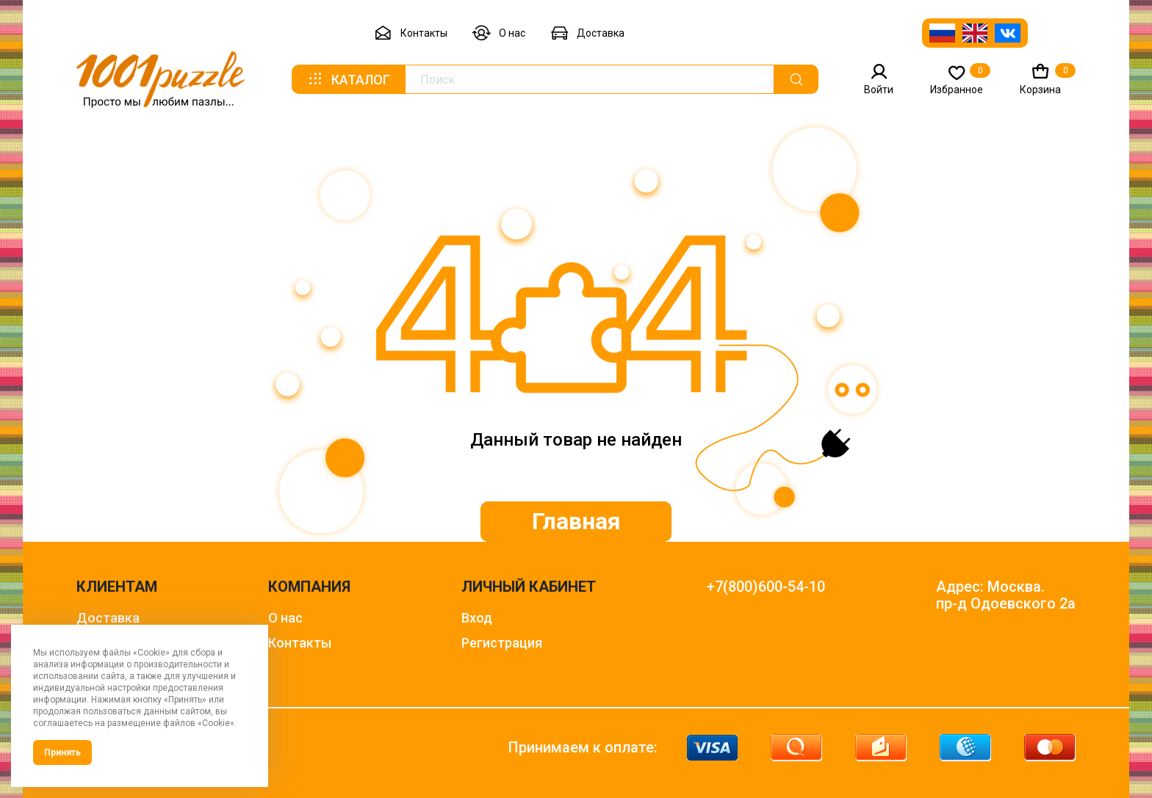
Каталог (348, 79)
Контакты (410, 33)
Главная (576, 521)
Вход (476, 617)
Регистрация (501, 642)
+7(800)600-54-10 (766, 586)
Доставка (587, 33)
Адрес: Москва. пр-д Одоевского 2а (1006, 595)
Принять (62, 752)
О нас (498, 33)
